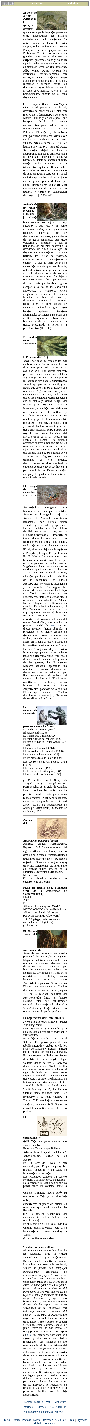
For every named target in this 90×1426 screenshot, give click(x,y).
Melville (38, 1423)
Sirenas (41, 1406)
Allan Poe (60, 1419)
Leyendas (81, 1419)
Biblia (71, 1419)
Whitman (50, 1423)
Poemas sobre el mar (37, 1401)
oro (29, 1334)
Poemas (26, 1419)
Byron (36, 1419)
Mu (53, 625)
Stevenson (47, 1419)
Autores (16, 1419)
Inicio (6, 1419)
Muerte (59, 1411)
